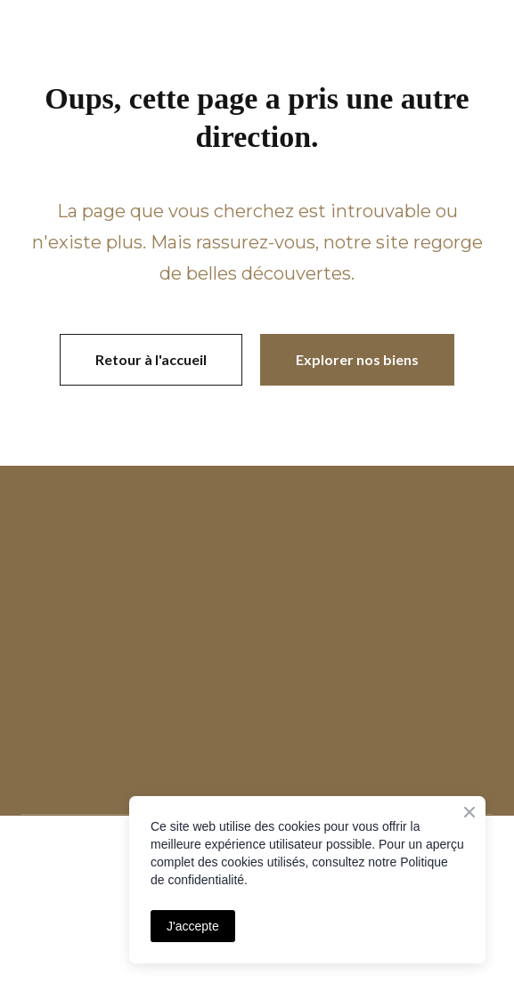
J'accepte (193, 926)
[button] (151, 360)
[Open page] (257, 540)
